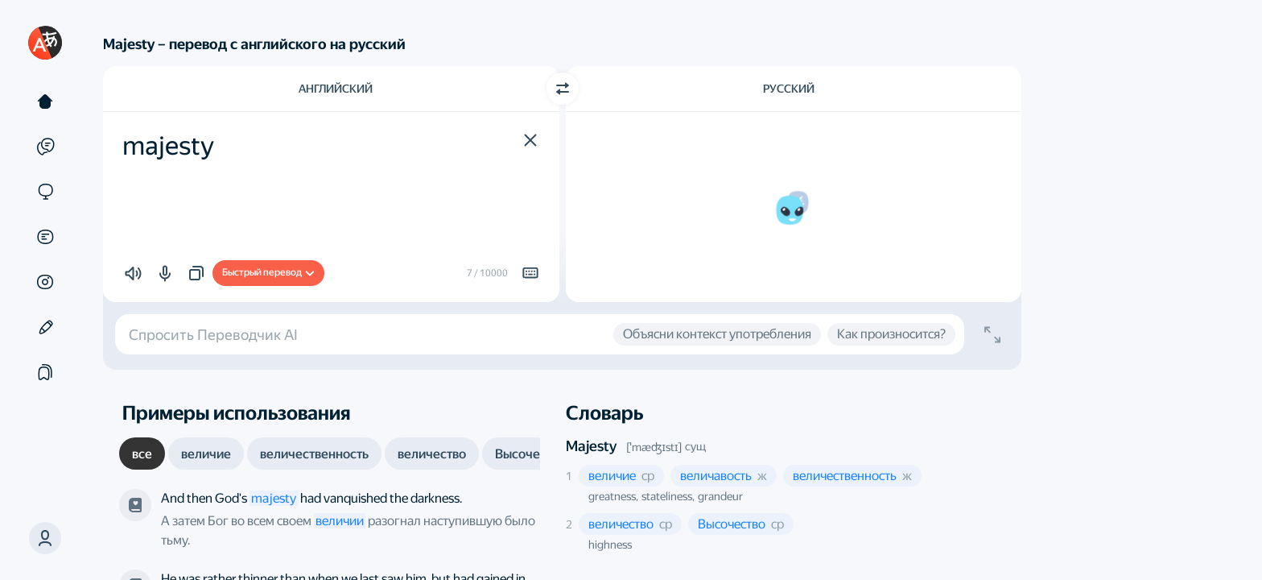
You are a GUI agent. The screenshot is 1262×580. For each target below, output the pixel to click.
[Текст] (45, 101)
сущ (695, 446)
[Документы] (45, 237)
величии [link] (340, 520)
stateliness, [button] (668, 496)
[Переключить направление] (562, 88)
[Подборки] (45, 372)
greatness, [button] (613, 496)
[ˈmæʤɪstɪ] (654, 447)
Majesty (591, 445)
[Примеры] (45, 146)
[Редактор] (45, 327)
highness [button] (610, 544)
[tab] (142, 453)
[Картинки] (45, 282)
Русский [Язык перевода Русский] (789, 88)
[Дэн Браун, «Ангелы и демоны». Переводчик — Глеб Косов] (135, 505)
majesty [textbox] (168, 145)
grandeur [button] (720, 496)
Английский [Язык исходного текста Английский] (336, 88)
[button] (45, 538)
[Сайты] (45, 192)
